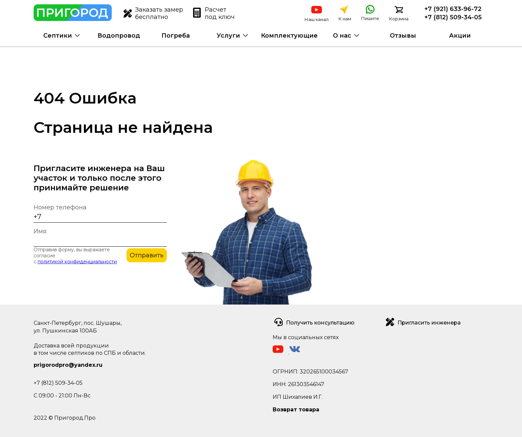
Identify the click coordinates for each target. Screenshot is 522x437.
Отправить (146, 255)
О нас (342, 35)
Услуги (228, 35)
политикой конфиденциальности (77, 262)
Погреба (175, 35)
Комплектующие (289, 35)
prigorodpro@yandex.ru (68, 365)
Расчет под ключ (214, 13)
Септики (57, 35)
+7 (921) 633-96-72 (452, 9)
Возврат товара (296, 409)
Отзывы (403, 35)
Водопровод (119, 35)
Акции (460, 35)
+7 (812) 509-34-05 (453, 17)
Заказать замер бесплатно (153, 13)
